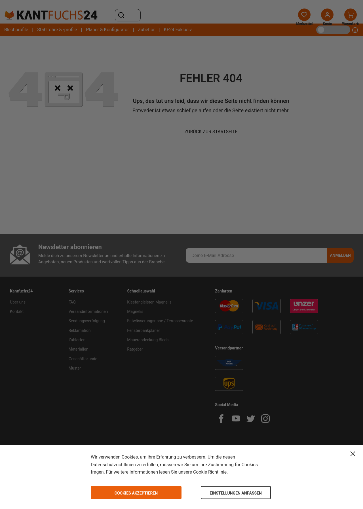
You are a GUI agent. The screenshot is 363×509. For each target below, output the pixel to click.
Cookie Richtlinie (210, 472)
